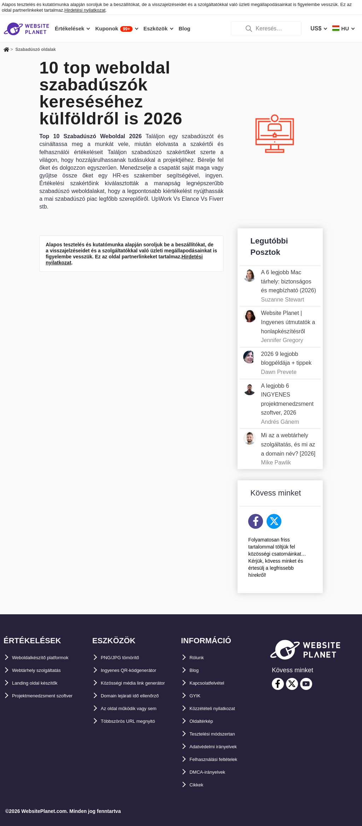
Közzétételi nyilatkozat (219, 708)
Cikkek (198, 785)
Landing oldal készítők (42, 683)
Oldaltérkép (205, 721)
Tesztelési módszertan (219, 734)
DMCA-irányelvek (212, 772)
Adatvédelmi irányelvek (220, 747)
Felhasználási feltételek (220, 759)
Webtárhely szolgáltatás (44, 670)
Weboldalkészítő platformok (49, 658)
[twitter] (292, 684)
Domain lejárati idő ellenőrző (139, 708)
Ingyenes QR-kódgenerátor (137, 670)
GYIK (196, 696)
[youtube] (306, 684)
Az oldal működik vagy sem (138, 721)
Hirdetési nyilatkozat (84, 10)
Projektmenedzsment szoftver (52, 696)
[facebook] (278, 684)
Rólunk (199, 658)
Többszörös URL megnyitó (137, 734)
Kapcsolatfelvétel (212, 683)
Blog (195, 670)
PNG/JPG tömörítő (125, 658)
